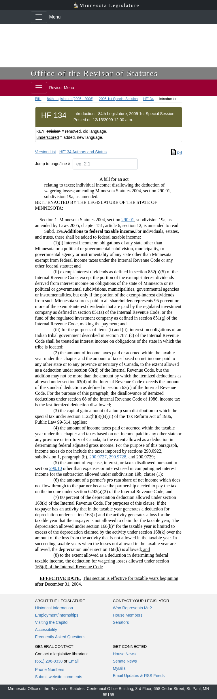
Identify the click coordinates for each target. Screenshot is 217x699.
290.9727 (98, 456)
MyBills (119, 668)
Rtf (176, 153)
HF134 (148, 99)
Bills (38, 99)
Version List (45, 152)
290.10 (55, 468)
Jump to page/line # (52, 163)
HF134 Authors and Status (83, 152)
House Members (128, 615)
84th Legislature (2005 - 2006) (70, 99)
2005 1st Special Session (118, 99)
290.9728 (117, 456)
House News (124, 654)
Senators (121, 622)
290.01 (127, 219)
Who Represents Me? (132, 608)
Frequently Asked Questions (60, 637)
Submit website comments (58, 676)
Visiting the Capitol (52, 622)
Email (73, 661)
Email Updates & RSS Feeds (139, 675)
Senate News (125, 661)
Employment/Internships (56, 615)
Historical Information (54, 608)
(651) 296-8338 (49, 661)
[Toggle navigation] (39, 17)
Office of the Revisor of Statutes (94, 73)
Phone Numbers (49, 669)
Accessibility (46, 629)
